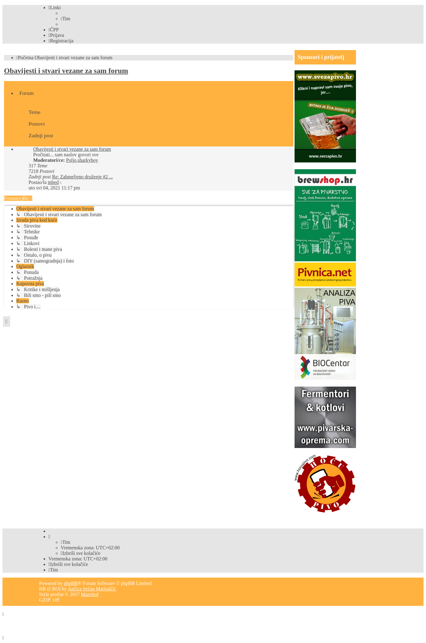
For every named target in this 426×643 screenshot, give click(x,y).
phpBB (70, 583)
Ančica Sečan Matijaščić (92, 588)
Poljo (71, 160)
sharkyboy (88, 160)
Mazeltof (90, 594)
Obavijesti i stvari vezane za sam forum (66, 71)
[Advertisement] (116, 328)
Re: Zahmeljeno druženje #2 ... (82, 176)
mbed (53, 182)
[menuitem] (65, 18)
